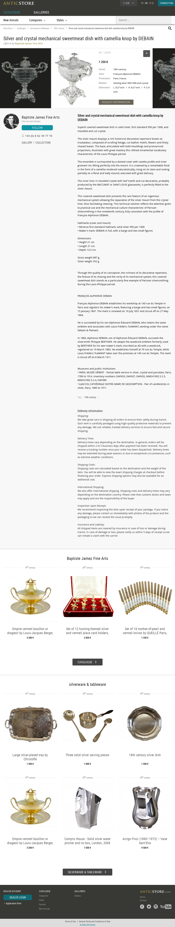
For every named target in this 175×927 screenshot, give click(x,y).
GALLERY (27, 142)
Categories (43, 895)
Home (142, 896)
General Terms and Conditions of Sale (94, 921)
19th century (59, 28)
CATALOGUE (11, 12)
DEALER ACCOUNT (12, 890)
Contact (143, 899)
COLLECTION (43, 142)
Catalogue (21, 28)
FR (142, 3)
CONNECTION (166, 3)
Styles (41, 899)
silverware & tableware (39, 28)
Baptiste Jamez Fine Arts (41, 117)
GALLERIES (41, 12)
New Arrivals (10, 20)
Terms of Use (70, 921)
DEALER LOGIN (18, 897)
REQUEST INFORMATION (116, 102)
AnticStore (8, 28)
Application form (13, 903)
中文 (151, 3)
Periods (42, 903)
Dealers (78, 895)
